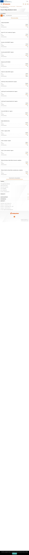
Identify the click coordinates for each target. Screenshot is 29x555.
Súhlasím (14, 553)
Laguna (26, 25)
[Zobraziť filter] (14, 18)
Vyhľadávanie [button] (23, 4)
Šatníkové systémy (19, 6)
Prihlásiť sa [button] (25, 4)
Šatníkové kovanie (5, 6)
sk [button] (27, 1)
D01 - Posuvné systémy (12, 6)
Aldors (27, 163)
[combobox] (16, 16)
